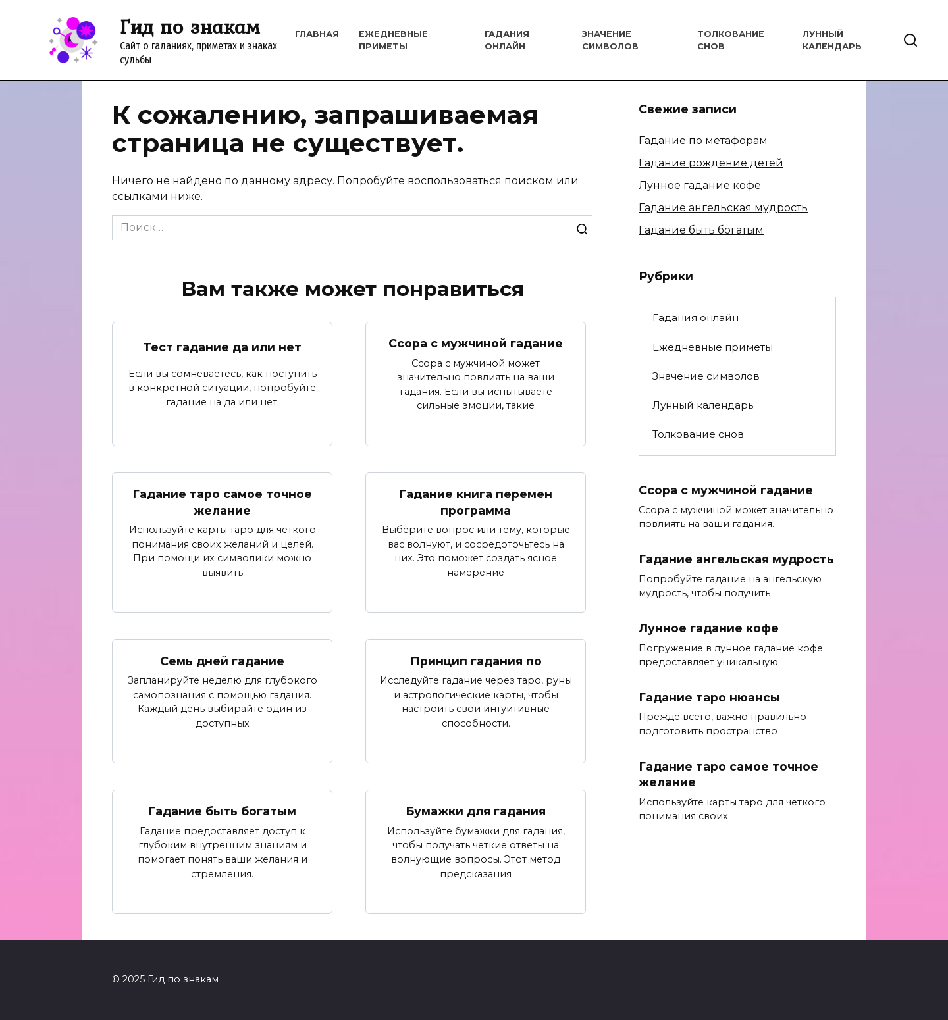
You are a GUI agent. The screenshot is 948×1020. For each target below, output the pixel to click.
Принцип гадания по (476, 660)
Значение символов (706, 376)
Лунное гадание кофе (700, 185)
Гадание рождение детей (711, 163)
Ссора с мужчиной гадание (475, 343)
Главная (317, 34)
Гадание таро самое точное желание (222, 502)
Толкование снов (698, 434)
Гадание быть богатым (222, 811)
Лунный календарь (702, 405)
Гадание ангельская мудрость (723, 207)
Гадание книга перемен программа (475, 502)
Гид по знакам (190, 26)
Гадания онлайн (695, 317)
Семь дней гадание (222, 660)
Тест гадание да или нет (222, 346)
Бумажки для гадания (476, 811)
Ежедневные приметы (712, 347)
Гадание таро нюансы (709, 697)
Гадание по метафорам (703, 140)
